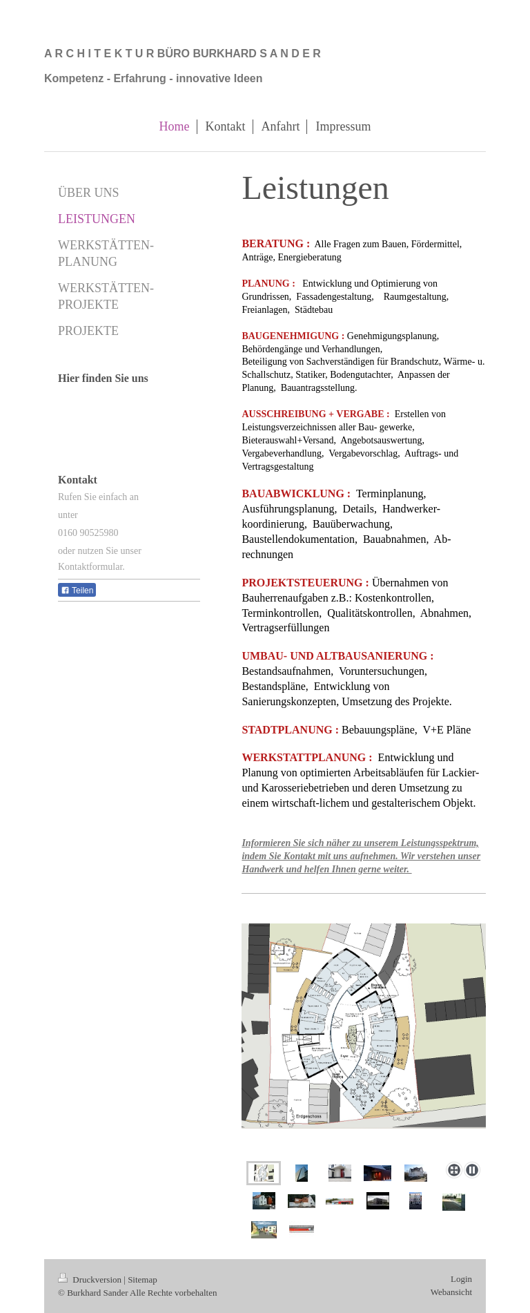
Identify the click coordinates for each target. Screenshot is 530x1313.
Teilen (77, 590)
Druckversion (91, 1279)
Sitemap (142, 1279)
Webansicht (451, 1292)
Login (461, 1279)
